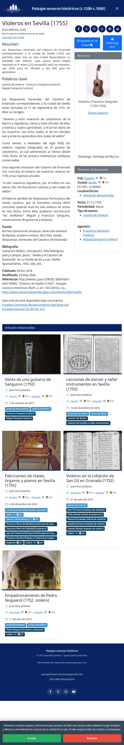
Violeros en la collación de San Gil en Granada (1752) (90, 478)
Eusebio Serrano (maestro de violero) (86, 524)
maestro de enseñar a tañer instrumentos (88, 423)
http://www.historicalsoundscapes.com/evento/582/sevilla (41, 292)
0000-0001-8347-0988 (13, 37)
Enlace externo (98, 113)
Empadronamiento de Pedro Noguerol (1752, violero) (31, 598)
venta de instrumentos (17, 409)
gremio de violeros (95, 215)
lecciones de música (78, 414)
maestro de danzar (77, 418)
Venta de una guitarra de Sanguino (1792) (28, 382)
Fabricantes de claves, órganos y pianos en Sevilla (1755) (30, 480)
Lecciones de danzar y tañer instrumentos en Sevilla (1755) (91, 384)
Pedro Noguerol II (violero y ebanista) (24, 630)
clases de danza (99, 414)
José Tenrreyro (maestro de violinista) (86, 510)
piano (9, 515)
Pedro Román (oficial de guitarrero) (85, 514)
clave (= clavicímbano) (17, 519)
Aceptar (31, 738)
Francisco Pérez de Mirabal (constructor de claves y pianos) (31, 524)
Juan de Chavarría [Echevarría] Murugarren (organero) (31, 533)
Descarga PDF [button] (112, 43)
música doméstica (41, 409)
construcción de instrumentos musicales (26, 510)
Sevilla (92, 182)
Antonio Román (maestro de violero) (85, 529)
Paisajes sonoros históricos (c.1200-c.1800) (68, 8)
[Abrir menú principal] (117, 8)
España (89, 178)
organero (11, 543)
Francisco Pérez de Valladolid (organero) (26, 529)
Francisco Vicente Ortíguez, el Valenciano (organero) (31, 538)
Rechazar (92, 738)
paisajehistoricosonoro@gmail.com (62, 674)
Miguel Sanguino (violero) (100, 239)
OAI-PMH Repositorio (62, 679)
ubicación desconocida (98, 195)
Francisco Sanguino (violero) (20, 413)
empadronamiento (15, 625)
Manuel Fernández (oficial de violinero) (87, 519)
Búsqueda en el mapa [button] (87, 43)
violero (29, 543)
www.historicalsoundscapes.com (71, 662)
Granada (76, 493)
